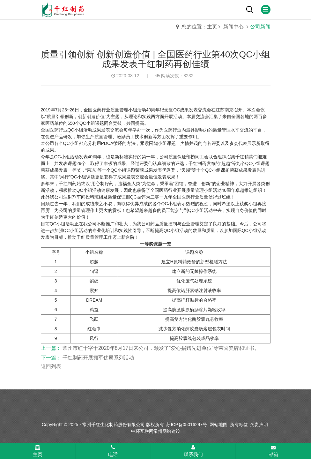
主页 (37, 451)
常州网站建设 (166, 431)
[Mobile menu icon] (265, 9)
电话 (113, 451)
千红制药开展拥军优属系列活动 (98, 357)
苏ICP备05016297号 (186, 424)
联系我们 (193, 451)
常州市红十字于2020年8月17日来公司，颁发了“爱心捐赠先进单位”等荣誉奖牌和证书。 (161, 348)
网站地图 (218, 424)
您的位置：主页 (199, 26)
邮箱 (273, 451)
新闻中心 (234, 26)
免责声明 (259, 424)
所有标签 (239, 424)
